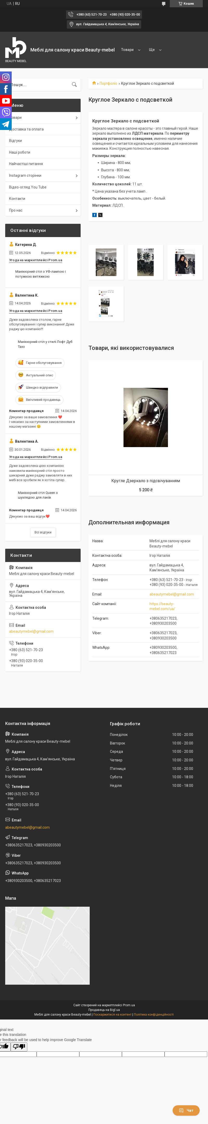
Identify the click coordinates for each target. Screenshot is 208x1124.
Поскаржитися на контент (112, 1014)
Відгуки (15, 141)
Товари (127, 50)
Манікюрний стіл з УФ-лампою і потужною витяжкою (40, 274)
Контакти (17, 199)
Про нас (15, 210)
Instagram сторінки (25, 175)
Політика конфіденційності (154, 1014)
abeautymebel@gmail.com (172, 594)
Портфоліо (108, 83)
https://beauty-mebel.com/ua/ (162, 606)
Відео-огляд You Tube (28, 187)
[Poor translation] (19, 1046)
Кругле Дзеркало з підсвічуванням (145, 480)
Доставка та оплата (26, 129)
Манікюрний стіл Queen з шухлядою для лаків (38, 495)
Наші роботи (19, 152)
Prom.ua (129, 1005)
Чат (186, 1110)
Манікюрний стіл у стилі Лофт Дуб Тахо (45, 344)
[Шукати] (74, 85)
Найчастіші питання (26, 164)
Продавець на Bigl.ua (104, 1010)
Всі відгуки (43, 532)
